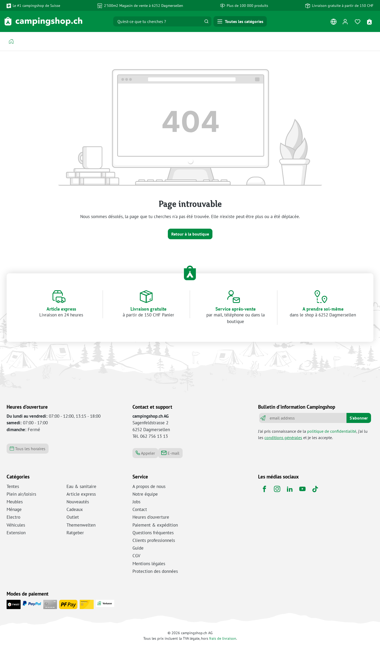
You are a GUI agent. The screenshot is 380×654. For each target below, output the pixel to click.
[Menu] (240, 21)
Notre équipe (145, 494)
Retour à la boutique (190, 234)
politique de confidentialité (331, 431)
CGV (136, 556)
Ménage (14, 509)
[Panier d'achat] (370, 21)
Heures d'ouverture (150, 517)
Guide (138, 548)
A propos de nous (148, 486)
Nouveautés (77, 502)
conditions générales (283, 437)
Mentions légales (148, 564)
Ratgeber (75, 533)
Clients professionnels (153, 540)
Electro (13, 517)
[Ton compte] (345, 21)
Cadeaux (74, 509)
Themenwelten (81, 525)
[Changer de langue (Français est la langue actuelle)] (333, 23)
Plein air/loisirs (21, 494)
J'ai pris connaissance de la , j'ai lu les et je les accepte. (313, 434)
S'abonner (359, 418)
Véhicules (16, 525)
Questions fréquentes (153, 533)
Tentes (13, 486)
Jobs (136, 502)
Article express (81, 494)
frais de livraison (222, 638)
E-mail (170, 453)
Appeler (145, 453)
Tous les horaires (27, 448)
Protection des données (155, 571)
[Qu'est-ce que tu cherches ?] (157, 21)
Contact (139, 509)
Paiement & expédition (155, 525)
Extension (16, 533)
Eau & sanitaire (81, 486)
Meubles (15, 502)
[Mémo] (357, 21)
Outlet (72, 517)
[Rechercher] (206, 21)
